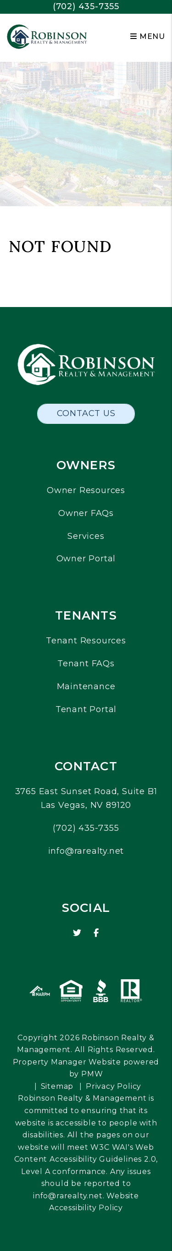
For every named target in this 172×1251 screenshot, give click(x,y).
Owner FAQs (86, 513)
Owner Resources (86, 490)
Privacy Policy (113, 1086)
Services (85, 536)
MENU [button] (147, 36)
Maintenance (86, 686)
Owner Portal (86, 559)
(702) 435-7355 (86, 6)
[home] (47, 36)
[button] (77, 933)
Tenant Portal (86, 709)
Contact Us (86, 413)
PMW (92, 1074)
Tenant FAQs (86, 663)
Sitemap (57, 1086)
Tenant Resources (86, 641)
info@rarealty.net (86, 851)
